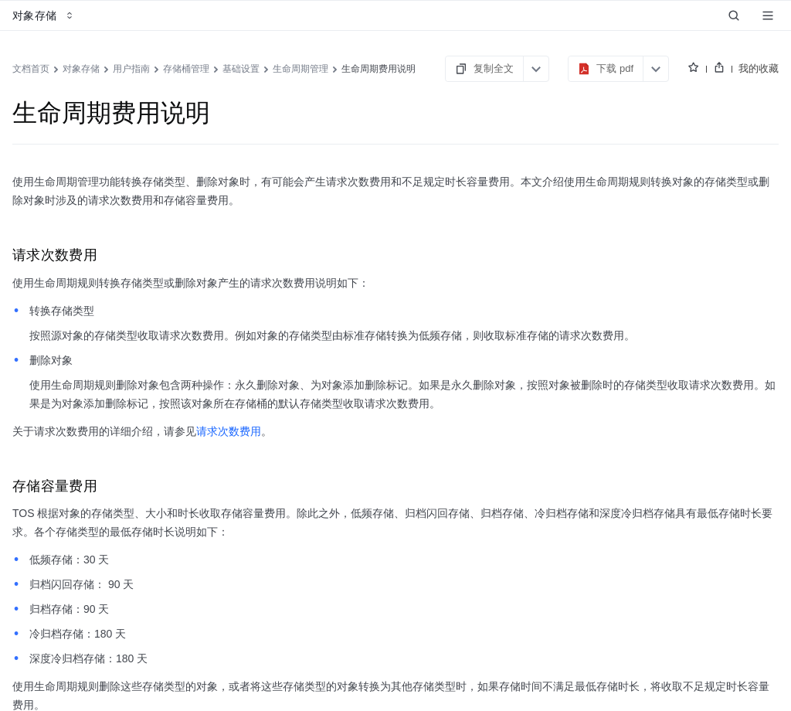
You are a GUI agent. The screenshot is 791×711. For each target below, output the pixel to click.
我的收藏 (758, 68)
